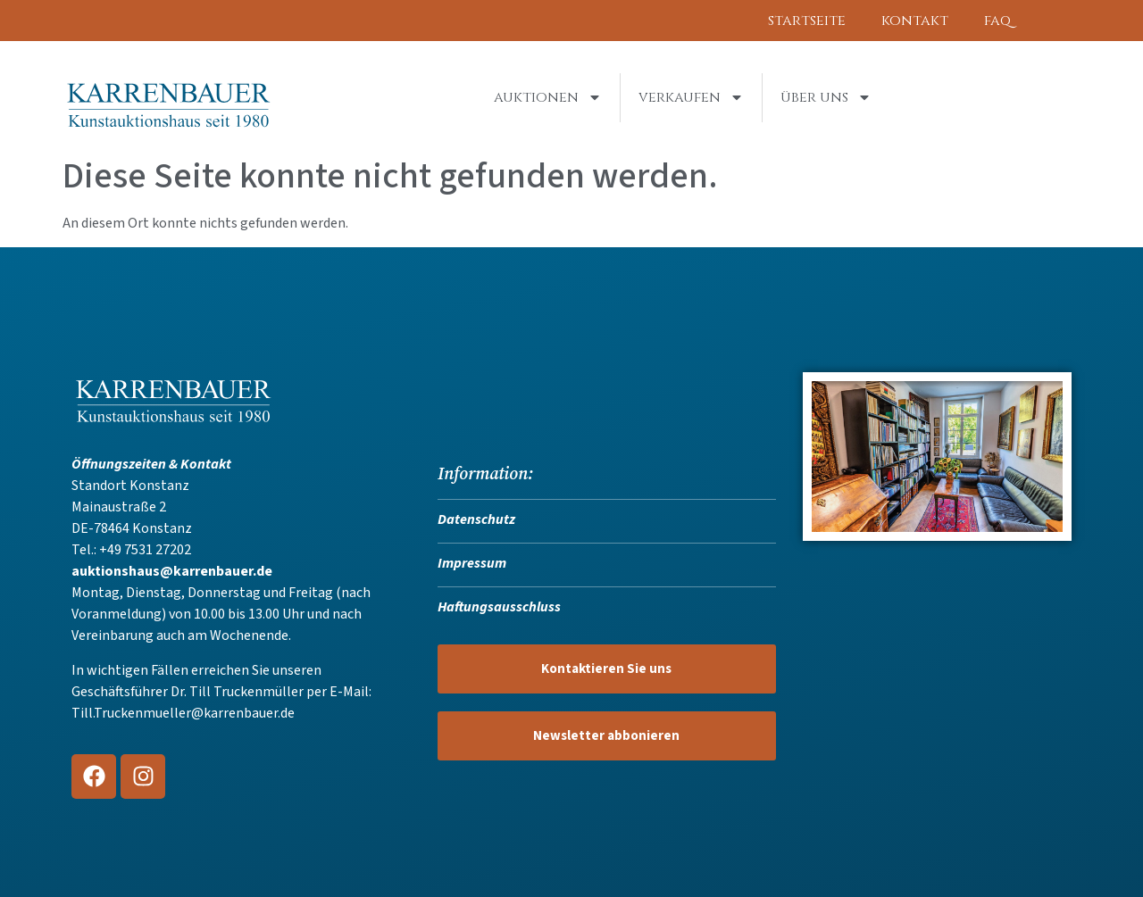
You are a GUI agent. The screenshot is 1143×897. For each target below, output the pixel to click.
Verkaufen (691, 97)
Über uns (826, 97)
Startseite (807, 20)
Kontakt (914, 20)
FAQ (997, 20)
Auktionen (548, 97)
